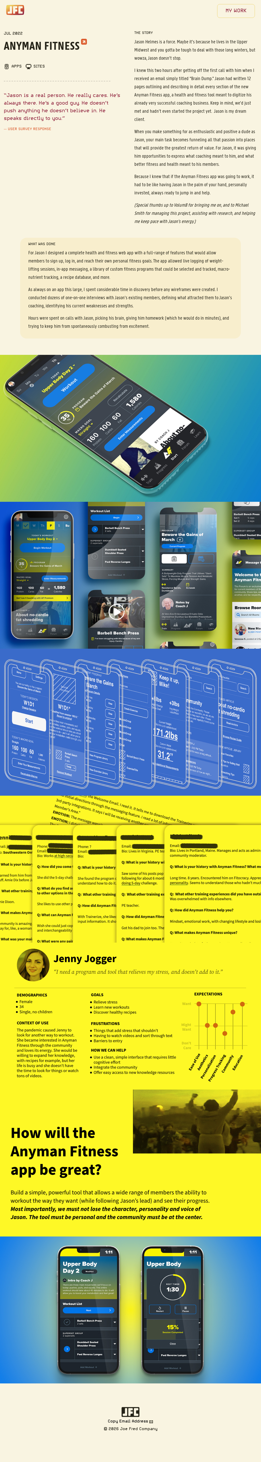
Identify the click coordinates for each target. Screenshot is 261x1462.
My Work (236, 11)
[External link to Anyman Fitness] (84, 40)
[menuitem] (236, 11)
